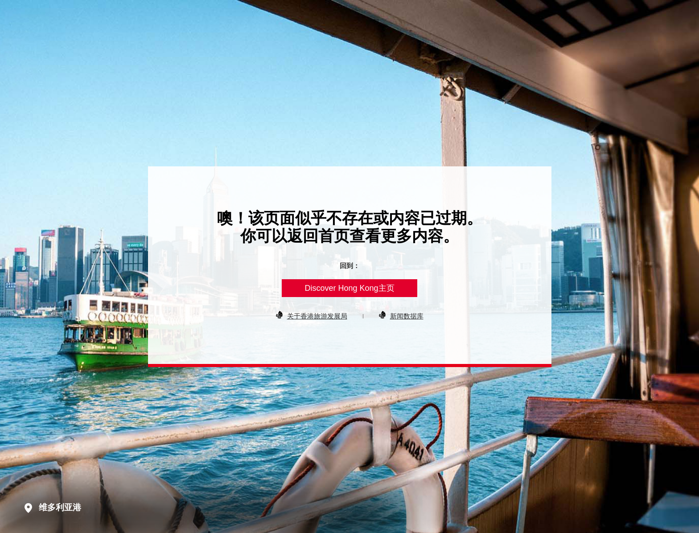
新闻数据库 (407, 315)
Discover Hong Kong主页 (349, 288)
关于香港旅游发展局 (317, 315)
